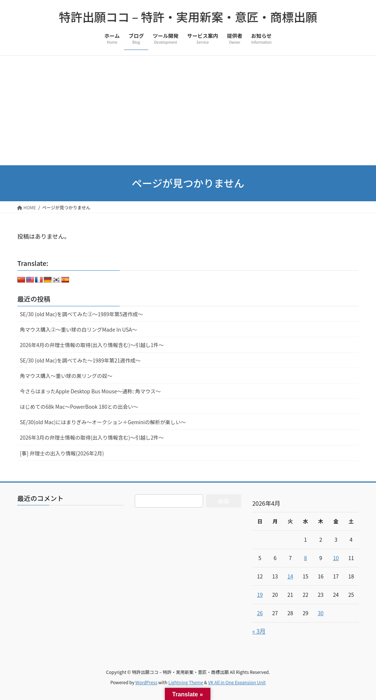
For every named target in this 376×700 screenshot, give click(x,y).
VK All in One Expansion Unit (237, 682)
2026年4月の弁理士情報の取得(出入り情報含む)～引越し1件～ (92, 345)
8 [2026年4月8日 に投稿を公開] (305, 558)
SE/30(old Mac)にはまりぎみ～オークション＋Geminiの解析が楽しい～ (103, 422)
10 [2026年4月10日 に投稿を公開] (336, 558)
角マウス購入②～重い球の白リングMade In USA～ (78, 329)
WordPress (146, 682)
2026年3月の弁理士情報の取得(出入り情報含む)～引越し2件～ (92, 437)
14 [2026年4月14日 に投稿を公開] (290, 576)
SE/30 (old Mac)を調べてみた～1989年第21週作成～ (80, 360)
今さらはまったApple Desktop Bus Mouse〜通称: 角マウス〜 (90, 391)
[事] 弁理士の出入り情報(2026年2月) (62, 453)
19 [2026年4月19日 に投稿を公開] (260, 594)
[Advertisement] (188, 110)
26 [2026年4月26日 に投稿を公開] (260, 613)
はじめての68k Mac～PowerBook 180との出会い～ (79, 406)
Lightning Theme (185, 682)
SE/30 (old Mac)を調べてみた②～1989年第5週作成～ (81, 314)
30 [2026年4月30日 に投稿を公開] (321, 613)
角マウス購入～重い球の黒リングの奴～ (66, 375)
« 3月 (258, 631)
